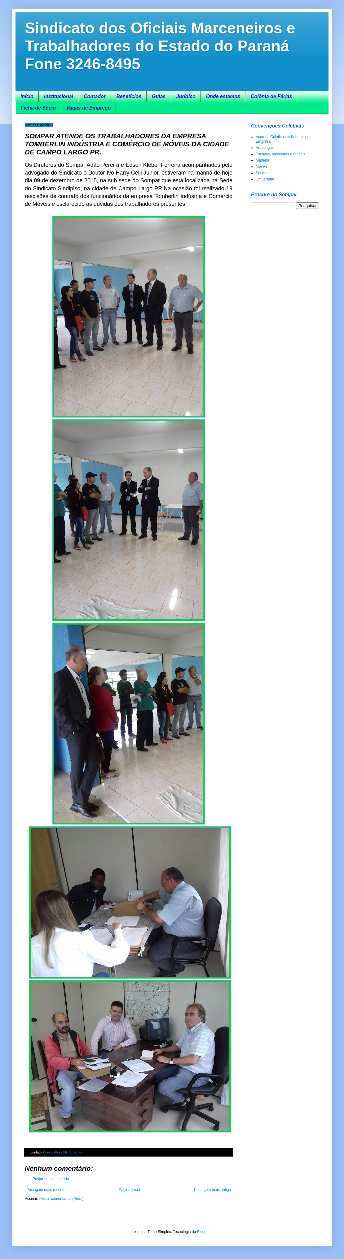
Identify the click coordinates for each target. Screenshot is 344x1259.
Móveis (261, 166)
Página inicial (130, 1190)
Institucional (58, 96)
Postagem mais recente (45, 1190)
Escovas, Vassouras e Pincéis (280, 154)
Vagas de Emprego (88, 107)
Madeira (262, 160)
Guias (158, 96)
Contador (95, 96)
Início (26, 96)
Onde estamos (223, 96)
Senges (262, 173)
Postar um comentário (51, 1179)
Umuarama (265, 179)
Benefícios (128, 96)
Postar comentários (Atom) (61, 1198)
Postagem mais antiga (212, 1190)
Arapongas (265, 147)
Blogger (203, 1232)
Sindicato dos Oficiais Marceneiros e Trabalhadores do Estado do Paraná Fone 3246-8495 (160, 46)
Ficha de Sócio (38, 107)
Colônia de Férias (271, 96)
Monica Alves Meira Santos (62, 1152)
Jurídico (186, 96)
